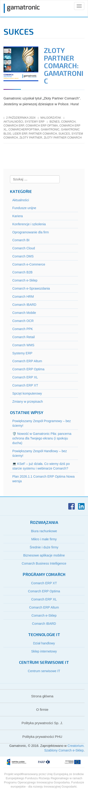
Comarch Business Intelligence (44, 563)
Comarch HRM (23, 296)
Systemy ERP (34, 121)
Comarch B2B (22, 272)
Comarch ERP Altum (27, 361)
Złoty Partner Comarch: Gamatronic (63, 65)
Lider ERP (20, 133)
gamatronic (50, 129)
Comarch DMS (23, 256)
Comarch (68, 121)
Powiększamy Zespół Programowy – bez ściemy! (41, 423)
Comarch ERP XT (25, 385)
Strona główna (42, 696)
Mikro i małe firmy (44, 539)
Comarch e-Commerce (28, 264)
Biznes (54, 121)
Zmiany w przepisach (27, 401)
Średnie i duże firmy (44, 547)
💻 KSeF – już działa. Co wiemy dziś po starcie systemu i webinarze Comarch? (41, 466)
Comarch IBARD (24, 304)
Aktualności (13, 121)
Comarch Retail (23, 337)
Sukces (64, 133)
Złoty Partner (31, 137)
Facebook (71, 506)
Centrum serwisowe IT (44, 671)
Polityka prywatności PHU (42, 737)
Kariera (17, 216)
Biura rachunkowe (44, 531)
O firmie (42, 709)
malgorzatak (50, 117)
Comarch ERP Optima (28, 369)
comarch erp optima (42, 125)
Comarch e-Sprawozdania (31, 288)
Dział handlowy (44, 643)
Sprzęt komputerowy (27, 393)
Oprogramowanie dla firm (30, 232)
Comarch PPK (22, 329)
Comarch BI (20, 240)
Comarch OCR (23, 321)
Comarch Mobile (24, 313)
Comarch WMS (23, 345)
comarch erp (13, 125)
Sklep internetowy (44, 651)
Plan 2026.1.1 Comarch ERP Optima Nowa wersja (43, 479)
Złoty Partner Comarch (62, 137)
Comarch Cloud (23, 248)
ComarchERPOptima (23, 129)
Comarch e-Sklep (24, 280)
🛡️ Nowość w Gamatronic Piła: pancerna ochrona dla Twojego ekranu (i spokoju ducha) (41, 438)
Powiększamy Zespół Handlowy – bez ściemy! (39, 453)
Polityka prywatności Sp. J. (42, 723)
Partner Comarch (43, 133)
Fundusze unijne (24, 208)
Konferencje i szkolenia (29, 224)
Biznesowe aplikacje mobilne (44, 555)
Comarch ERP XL (25, 377)
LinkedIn (81, 506)
